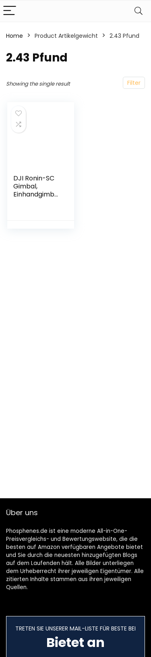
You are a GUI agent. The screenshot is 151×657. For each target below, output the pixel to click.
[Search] (138, 11)
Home (14, 36)
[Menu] (9, 11)
